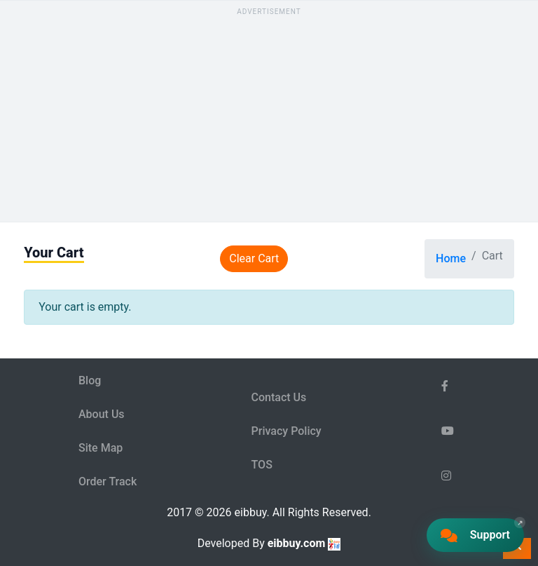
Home (451, 258)
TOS (262, 464)
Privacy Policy (286, 431)
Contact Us (279, 397)
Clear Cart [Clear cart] (254, 258)
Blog (89, 380)
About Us (101, 414)
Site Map (100, 447)
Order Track (107, 481)
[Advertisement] (269, 118)
